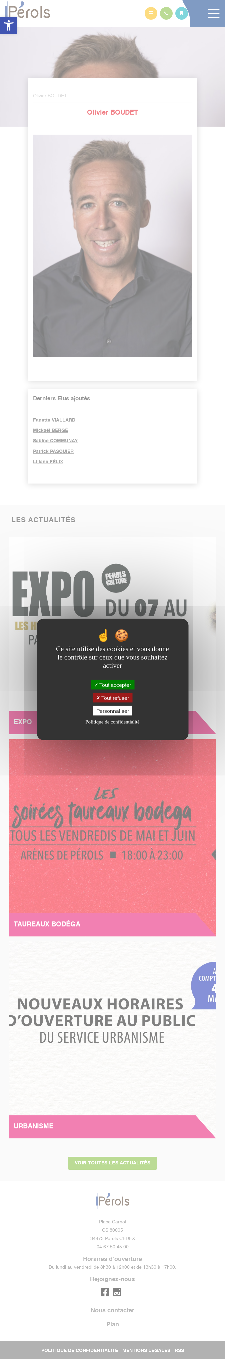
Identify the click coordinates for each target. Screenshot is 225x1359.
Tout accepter (112, 684)
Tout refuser (112, 697)
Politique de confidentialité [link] (112, 721)
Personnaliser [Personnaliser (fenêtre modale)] (112, 710)
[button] (8, 25)
